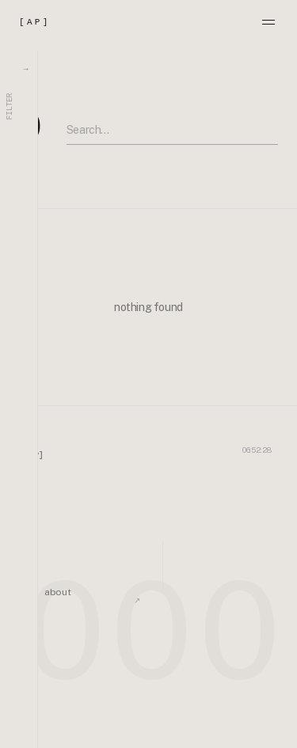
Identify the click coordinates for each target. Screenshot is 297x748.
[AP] (35, 22)
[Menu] (268, 22)
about (57, 592)
